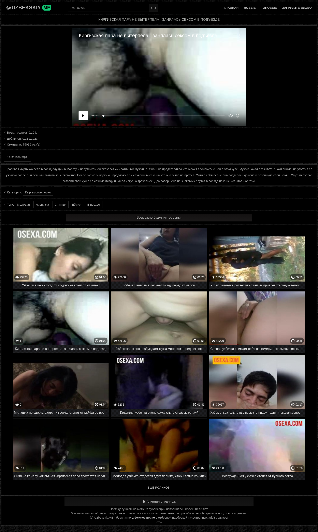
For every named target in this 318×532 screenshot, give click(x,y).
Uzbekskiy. (31, 7)
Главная (231, 7)
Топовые (269, 7)
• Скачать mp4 (17, 157)
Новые (250, 7)
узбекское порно (143, 517)
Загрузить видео (297, 7)
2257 (159, 522)
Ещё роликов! (159, 487)
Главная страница (159, 501)
